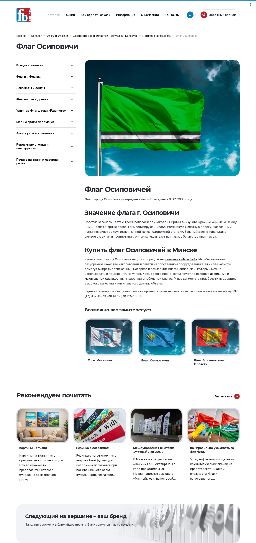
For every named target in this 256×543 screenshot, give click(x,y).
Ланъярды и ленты (30, 88)
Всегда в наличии (29, 65)
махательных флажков (102, 278)
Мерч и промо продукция (35, 122)
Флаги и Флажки (29, 76)
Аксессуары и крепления (35, 133)
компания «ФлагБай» (181, 259)
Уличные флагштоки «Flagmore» (41, 110)
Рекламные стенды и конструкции (32, 146)
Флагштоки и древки (32, 99)
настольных (217, 274)
